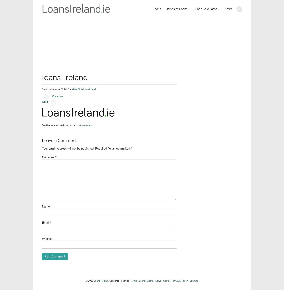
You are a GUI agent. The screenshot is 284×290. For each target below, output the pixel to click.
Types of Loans (176, 9)
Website (47, 238)
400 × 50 (76, 89)
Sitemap (194, 280)
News (228, 9)
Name (47, 206)
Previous (53, 96)
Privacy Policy (180, 280)
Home (134, 280)
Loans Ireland (101, 280)
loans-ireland (89, 89)
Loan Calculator (206, 9)
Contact (167, 280)
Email (46, 222)
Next (49, 101)
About (150, 280)
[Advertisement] (142, 45)
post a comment (84, 125)
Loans (157, 9)
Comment (49, 157)
